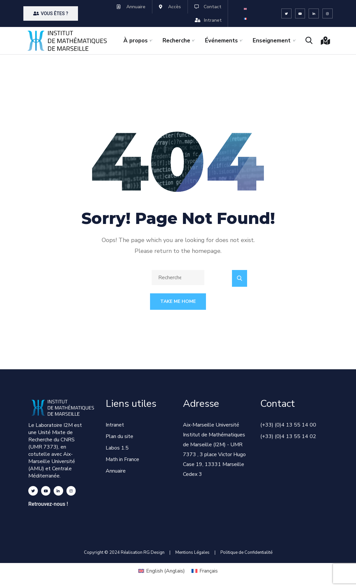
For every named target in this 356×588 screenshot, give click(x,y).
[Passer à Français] (245, 18)
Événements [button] (221, 40)
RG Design (156, 552)
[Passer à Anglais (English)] (161, 571)
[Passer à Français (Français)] (204, 571)
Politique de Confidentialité (246, 552)
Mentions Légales (192, 552)
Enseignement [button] (272, 40)
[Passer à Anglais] (245, 8)
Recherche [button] (176, 40)
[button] (50, 13)
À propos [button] (135, 40)
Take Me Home (178, 301)
